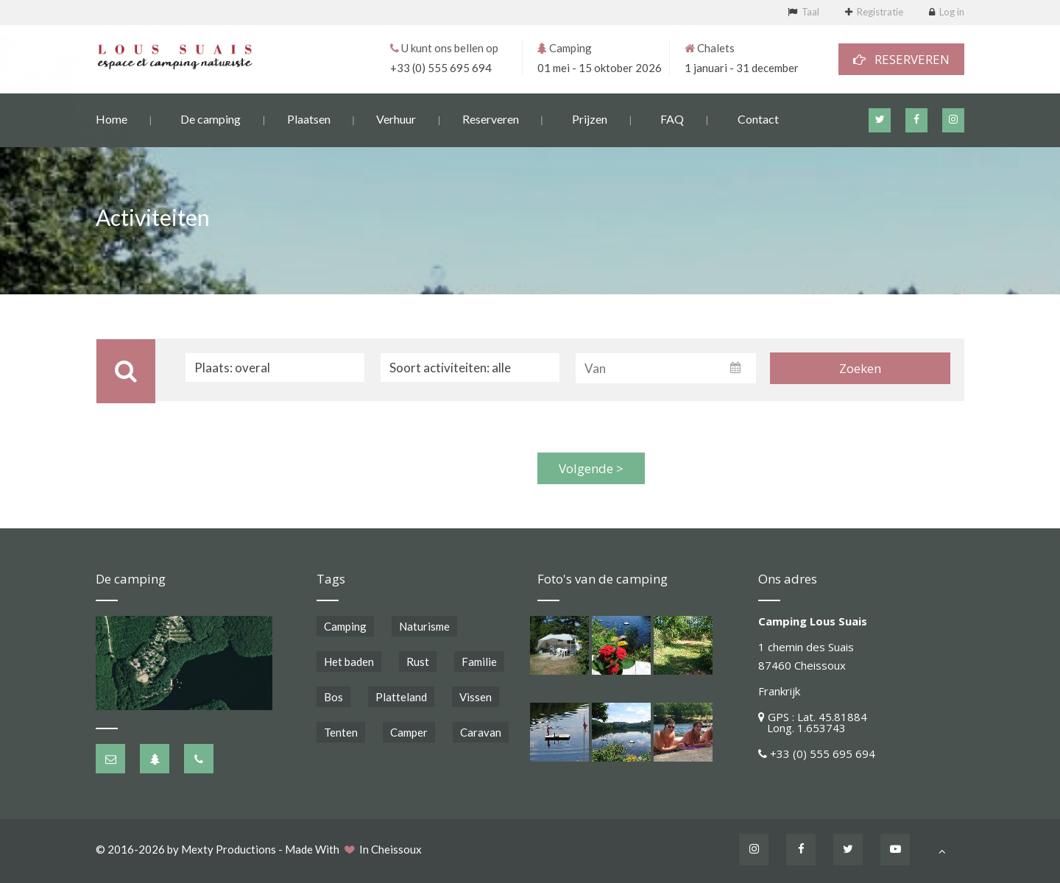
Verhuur (396, 118)
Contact (758, 118)
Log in (951, 12)
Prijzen (589, 118)
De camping (210, 118)
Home (111, 118)
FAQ (672, 118)
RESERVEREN (901, 58)
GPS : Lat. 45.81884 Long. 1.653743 (812, 722)
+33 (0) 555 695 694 (441, 67)
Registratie (880, 12)
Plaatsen (309, 118)
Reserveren (490, 118)
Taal (810, 12)
